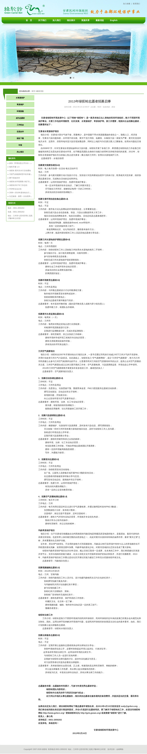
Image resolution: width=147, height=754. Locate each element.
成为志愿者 (20, 118)
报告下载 (20, 138)
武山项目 (20, 152)
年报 (20, 145)
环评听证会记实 (15, 189)
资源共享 (85, 20)
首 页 (29, 20)
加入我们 (57, 20)
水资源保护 (20, 98)
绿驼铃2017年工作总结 (18, 185)
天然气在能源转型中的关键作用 (21, 174)
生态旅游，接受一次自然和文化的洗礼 (24, 196)
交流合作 (20, 132)
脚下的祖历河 (14, 178)
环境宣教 (20, 111)
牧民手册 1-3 (14, 167)
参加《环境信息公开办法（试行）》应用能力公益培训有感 (32, 163)
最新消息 (100, 20)
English (114, 20)
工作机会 (20, 125)
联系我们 (136, 4)
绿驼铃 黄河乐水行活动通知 (20, 171)
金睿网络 (119, 749)
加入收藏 (126, 4)
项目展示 (71, 20)
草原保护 (20, 105)
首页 (33, 91)
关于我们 (42, 20)
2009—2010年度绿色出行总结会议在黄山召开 (27, 193)
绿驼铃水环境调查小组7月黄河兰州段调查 (25, 182)
